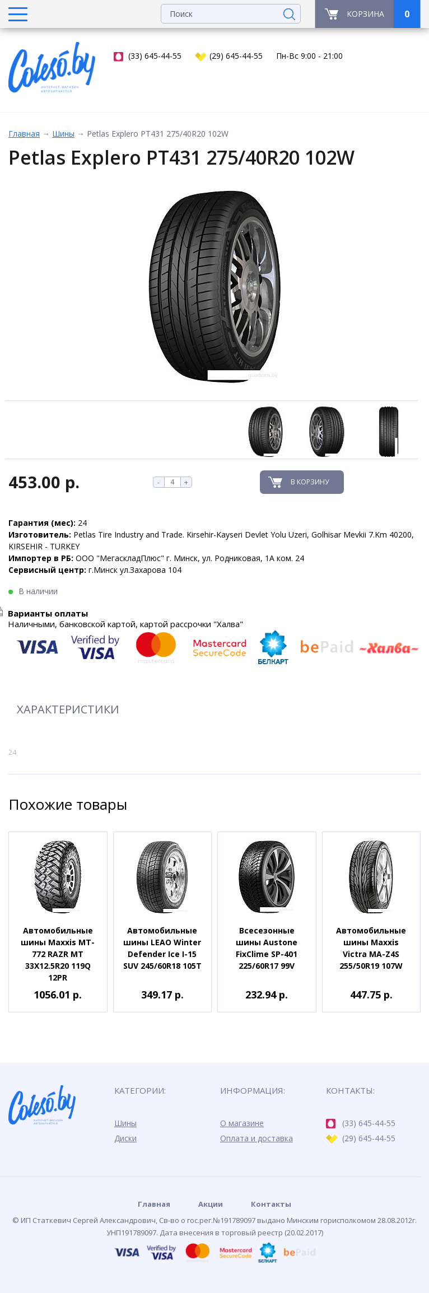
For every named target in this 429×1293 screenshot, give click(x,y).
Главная (24, 133)
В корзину (310, 482)
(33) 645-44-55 (147, 56)
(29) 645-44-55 (229, 56)
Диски (125, 1138)
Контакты (271, 1204)
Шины (63, 133)
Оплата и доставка (256, 1138)
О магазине (242, 1123)
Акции (210, 1204)
